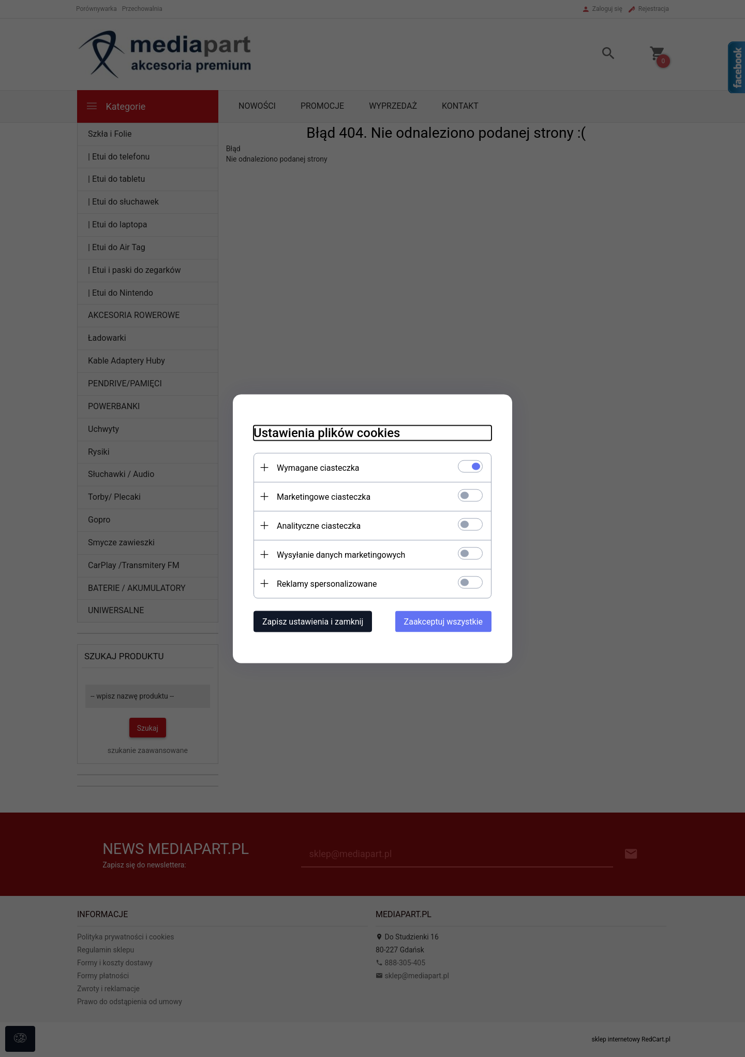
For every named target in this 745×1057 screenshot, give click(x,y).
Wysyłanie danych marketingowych (341, 554)
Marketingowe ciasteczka (323, 496)
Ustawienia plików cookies (327, 432)
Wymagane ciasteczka (318, 467)
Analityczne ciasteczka (319, 525)
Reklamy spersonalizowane (327, 583)
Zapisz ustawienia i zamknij (312, 621)
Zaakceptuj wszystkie (443, 621)
